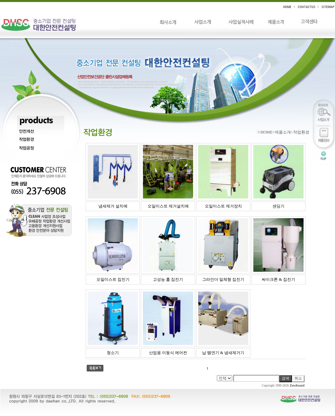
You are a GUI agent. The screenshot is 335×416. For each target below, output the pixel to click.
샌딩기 (278, 206)
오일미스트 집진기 (113, 279)
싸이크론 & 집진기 (278, 279)
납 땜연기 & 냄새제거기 (223, 352)
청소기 (113, 352)
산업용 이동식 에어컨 (168, 352)
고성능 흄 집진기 (168, 279)
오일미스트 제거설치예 (168, 206)
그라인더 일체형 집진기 (223, 279)
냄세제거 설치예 (113, 206)
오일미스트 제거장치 (223, 206)
